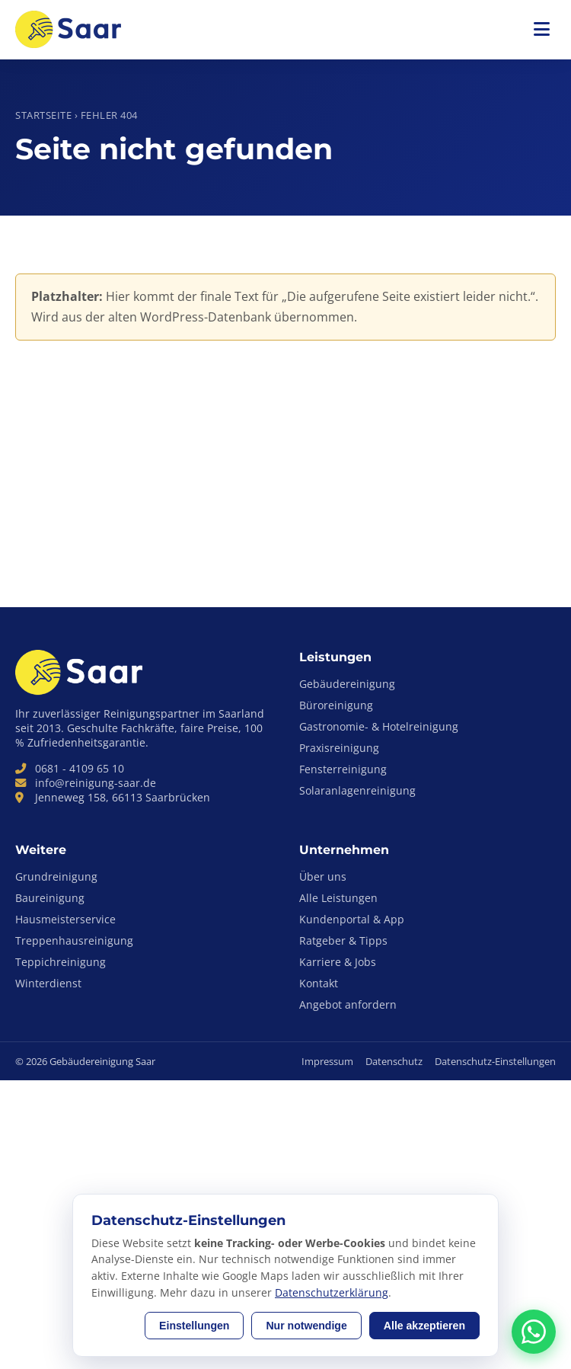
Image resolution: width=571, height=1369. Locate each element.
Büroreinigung (336, 705)
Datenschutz (394, 1061)
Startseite (43, 115)
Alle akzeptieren (424, 1325)
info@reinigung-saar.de (95, 783)
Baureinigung (50, 898)
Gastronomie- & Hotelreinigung (378, 726)
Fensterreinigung (343, 769)
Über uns (322, 876)
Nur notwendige (306, 1325)
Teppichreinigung (60, 962)
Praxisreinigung (339, 747)
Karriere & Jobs (337, 962)
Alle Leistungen (338, 898)
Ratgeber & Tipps (343, 940)
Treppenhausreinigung (74, 940)
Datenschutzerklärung (331, 1292)
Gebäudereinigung (347, 684)
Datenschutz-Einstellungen (495, 1061)
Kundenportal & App (351, 919)
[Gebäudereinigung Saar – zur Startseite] (71, 30)
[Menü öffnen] (542, 29)
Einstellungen (194, 1325)
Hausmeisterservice (65, 919)
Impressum (327, 1061)
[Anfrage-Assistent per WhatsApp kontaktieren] (534, 1332)
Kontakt (318, 983)
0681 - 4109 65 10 (79, 768)
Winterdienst (48, 983)
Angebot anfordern (348, 1004)
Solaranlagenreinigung (357, 790)
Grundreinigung (56, 876)
